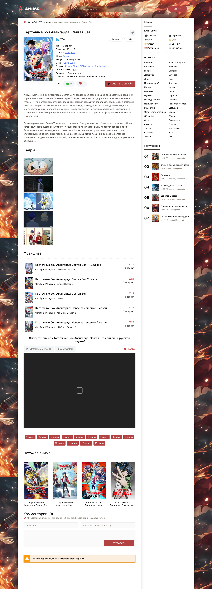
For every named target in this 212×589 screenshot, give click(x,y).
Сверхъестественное (155, 112)
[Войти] (177, 9)
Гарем (147, 70)
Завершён (70, 52)
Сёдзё (172, 112)
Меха (171, 91)
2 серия (42, 437)
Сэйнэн (148, 124)
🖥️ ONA (148, 39)
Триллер (173, 124)
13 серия (99, 443)
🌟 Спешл (149, 44)
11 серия (72, 443)
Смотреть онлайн (121, 83)
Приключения (151, 103)
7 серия (104, 437)
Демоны (173, 70)
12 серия (86, 443)
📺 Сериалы (175, 35)
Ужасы (147, 128)
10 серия (59, 443)
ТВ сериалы (45, 22)
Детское (173, 75)
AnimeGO (32, 22)
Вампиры (149, 66)
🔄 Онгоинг (174, 44)
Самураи (173, 108)
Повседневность (152, 99)
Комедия (173, 83)
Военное (173, 66)
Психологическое (177, 103)
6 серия (92, 437)
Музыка (148, 95)
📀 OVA (172, 39)
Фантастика (174, 128)
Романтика (149, 108)
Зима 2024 (69, 63)
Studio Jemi (100, 66)
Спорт (147, 120)
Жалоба (129, 348)
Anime (35, 8)
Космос (148, 87)
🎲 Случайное (176, 48)
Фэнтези (148, 132)
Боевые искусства (178, 62)
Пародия (173, 95)
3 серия (55, 437)
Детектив (149, 75)
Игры (171, 79)
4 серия (67, 437)
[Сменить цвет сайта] (191, 9)
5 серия (79, 437)
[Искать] (131, 9)
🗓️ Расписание (151, 48)
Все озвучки (65, 349)
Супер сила (174, 120)
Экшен (66, 56)
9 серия (129, 437)
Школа (172, 132)
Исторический (151, 83)
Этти (171, 136)
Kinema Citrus (71, 66)
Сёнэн (172, 116)
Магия (172, 87)
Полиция (173, 99)
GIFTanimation (86, 66)
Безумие (148, 62)
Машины (148, 91)
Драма (147, 79)
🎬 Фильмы (150, 35)
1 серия (30, 437)
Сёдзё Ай (149, 116)
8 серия (116, 437)
